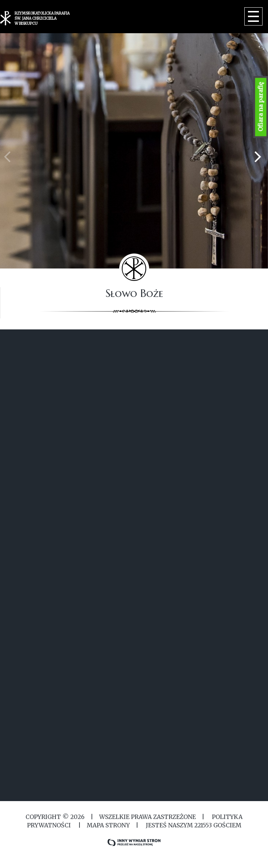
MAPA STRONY (108, 825)
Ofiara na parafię (260, 107)
